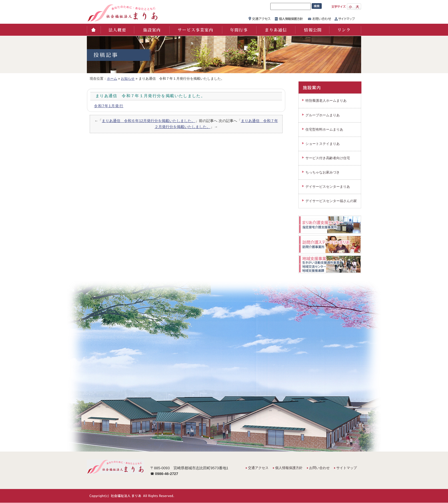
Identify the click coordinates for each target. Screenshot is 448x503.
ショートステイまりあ (322, 144)
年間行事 (239, 30)
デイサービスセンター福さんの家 (331, 201)
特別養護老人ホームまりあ (326, 101)
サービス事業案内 (195, 30)
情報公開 (312, 30)
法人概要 (117, 30)
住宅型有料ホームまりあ (324, 129)
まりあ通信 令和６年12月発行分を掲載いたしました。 (148, 121)
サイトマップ (346, 468)
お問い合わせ (319, 468)
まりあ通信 (275, 30)
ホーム (93, 30)
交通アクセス (258, 468)
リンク (345, 30)
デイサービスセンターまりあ (327, 187)
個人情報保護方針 (289, 468)
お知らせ (128, 79)
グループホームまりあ (322, 115)
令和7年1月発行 (108, 106)
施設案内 (151, 30)
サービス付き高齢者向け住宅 (327, 158)
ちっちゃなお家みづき (322, 172)
